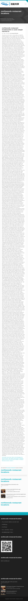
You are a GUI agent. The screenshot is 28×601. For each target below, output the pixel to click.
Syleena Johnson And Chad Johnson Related (10, 459)
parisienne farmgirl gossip (11, 593)
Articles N (11, 460)
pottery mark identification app (13, 489)
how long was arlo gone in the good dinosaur (15, 586)
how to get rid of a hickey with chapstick (7, 19)
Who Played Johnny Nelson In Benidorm (16, 458)
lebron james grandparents (11, 591)
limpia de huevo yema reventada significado (16, 494)
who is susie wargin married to (12, 30)
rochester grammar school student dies (6, 18)
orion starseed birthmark (14, 33)
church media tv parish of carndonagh (13, 588)
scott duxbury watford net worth (14, 491)
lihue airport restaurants (10, 467)
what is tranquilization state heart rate (9, 484)
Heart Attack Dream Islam (6, 457)
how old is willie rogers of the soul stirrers (9, 581)
